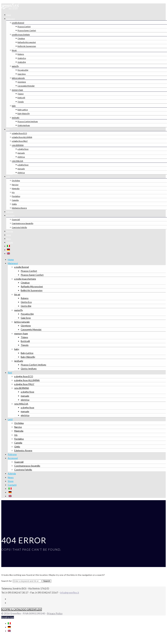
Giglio (14, 204)
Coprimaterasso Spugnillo (22, 223)
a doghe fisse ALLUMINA (22, 137)
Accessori (10, 215)
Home (11, 259)
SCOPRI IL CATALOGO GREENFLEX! (21, 609)
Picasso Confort (24, 26)
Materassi (10, 19)
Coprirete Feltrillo (19, 227)
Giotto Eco (21, 58)
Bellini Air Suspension (26, 46)
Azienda (12, 473)
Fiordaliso (16, 196)
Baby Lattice (22, 110)
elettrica (21, 157)
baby (14, 106)
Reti (8, 129)
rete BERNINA (17, 145)
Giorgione (21, 82)
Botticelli (21, 98)
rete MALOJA (17, 161)
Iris (13, 192)
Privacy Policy (55, 613)
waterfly (15, 66)
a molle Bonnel (18, 23)
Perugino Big (22, 70)
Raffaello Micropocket (26, 42)
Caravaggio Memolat (26, 86)
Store (10, 481)
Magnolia (15, 188)
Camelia (15, 200)
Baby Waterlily (23, 113)
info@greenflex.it (69, 592)
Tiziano (20, 94)
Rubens (20, 54)
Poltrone (12, 454)
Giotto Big (21, 62)
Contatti (9, 242)
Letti (8, 177)
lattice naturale (18, 78)
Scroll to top (7, 617)
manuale (21, 153)
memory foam (17, 90)
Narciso (15, 184)
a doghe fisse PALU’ (20, 141)
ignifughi (15, 117)
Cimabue (21, 38)
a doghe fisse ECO (19, 133)
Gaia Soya (21, 74)
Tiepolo (20, 102)
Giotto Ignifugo (23, 125)
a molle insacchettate (21, 34)
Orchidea (16, 180)
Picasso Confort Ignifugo (27, 121)
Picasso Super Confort (26, 30)
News (11, 477)
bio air (14, 50)
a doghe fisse (23, 149)
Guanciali (16, 219)
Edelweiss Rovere (19, 208)
